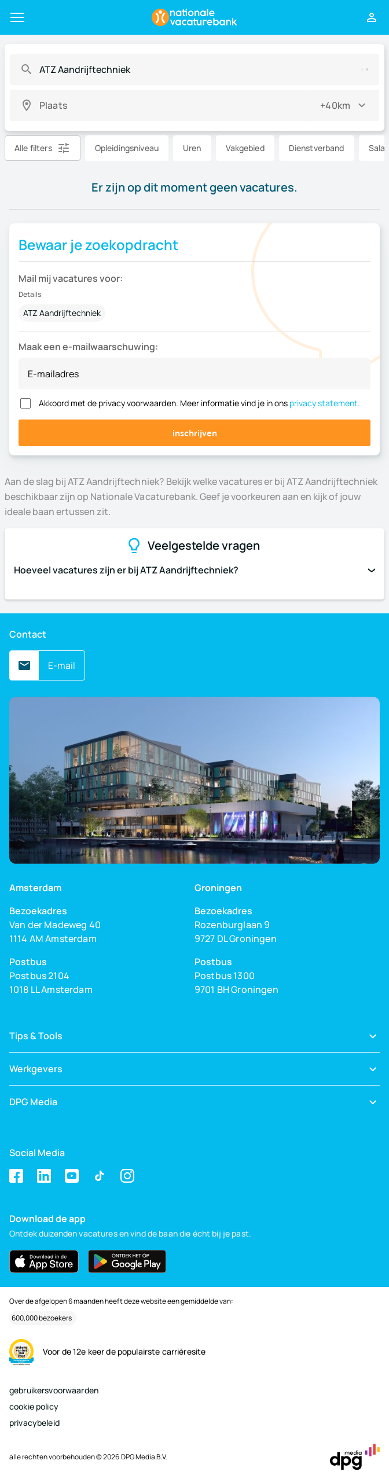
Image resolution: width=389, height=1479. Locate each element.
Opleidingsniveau (127, 147)
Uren (192, 147)
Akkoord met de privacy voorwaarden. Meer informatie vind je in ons (199, 403)
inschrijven (195, 432)
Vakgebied (245, 147)
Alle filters (33, 147)
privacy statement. (324, 403)
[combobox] (192, 69)
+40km (335, 105)
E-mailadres (53, 373)
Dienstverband (316, 147)
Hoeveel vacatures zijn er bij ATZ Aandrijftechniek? (194, 570)
